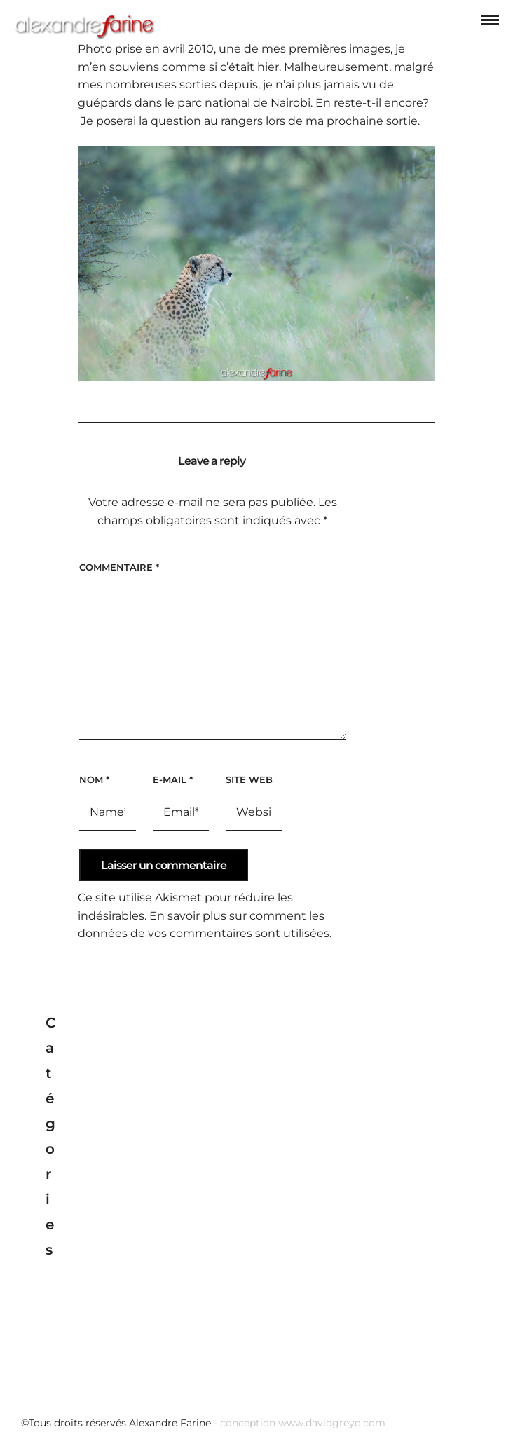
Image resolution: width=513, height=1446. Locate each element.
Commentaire (119, 567)
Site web (249, 779)
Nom (94, 779)
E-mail (173, 779)
